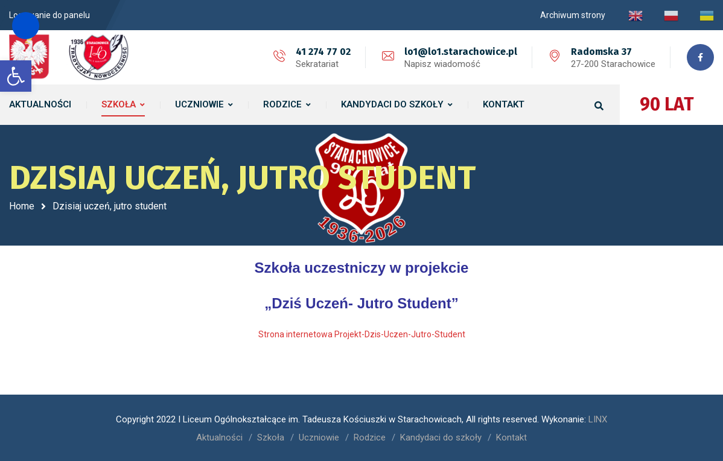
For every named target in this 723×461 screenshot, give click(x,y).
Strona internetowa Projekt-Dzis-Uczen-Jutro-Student (361, 334)
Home (21, 206)
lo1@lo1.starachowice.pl (460, 51)
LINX (597, 418)
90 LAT (667, 104)
